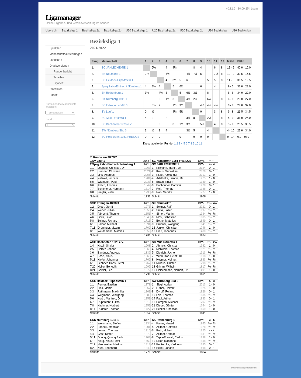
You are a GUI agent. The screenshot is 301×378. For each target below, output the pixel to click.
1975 (202, 178)
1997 (202, 210)
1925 (202, 288)
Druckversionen (59, 65)
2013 (202, 284)
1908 (147, 245)
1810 (147, 302)
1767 (147, 263)
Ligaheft (58, 83)
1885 (202, 295)
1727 (202, 192)
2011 (202, 174)
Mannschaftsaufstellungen (65, 54)
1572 (147, 270)
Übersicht (51, 30)
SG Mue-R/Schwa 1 (113, 118)
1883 (147, 295)
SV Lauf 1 (107, 111)
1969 (147, 256)
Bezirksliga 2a (91, 30)
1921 (202, 249)
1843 (147, 217)
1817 (202, 266)
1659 (147, 231)
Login (254, 8)
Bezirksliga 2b (112, 30)
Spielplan (55, 48)
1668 (202, 348)
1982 (202, 245)
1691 (147, 224)
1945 (202, 323)
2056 (147, 174)
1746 (202, 227)
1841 (202, 224)
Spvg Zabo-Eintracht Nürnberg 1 (121, 86)
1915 (147, 330)
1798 (202, 263)
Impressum (251, 368)
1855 (147, 210)
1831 (202, 334)
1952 (147, 305)
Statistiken (55, 89)
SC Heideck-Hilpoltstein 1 (117, 80)
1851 (147, 213)
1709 (147, 227)
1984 (147, 178)
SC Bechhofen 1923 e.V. (116, 124)
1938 (202, 188)
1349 (147, 348)
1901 (147, 327)
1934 (202, 213)
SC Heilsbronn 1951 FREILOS (120, 136)
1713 (147, 220)
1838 (202, 337)
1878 (147, 284)
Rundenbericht (62, 71)
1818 (202, 256)
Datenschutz (237, 368)
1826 (202, 291)
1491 (202, 270)
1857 (147, 288)
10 (196, 143)
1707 (202, 302)
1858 (202, 341)
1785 (202, 344)
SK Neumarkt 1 (110, 74)
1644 (202, 305)
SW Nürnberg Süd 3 (113, 130)
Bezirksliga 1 (70, 30)
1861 (147, 291)
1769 (147, 259)
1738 (147, 192)
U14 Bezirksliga (217, 30)
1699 (147, 266)
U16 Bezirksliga (241, 30)
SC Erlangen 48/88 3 (114, 105)
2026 (202, 171)
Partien (53, 94)
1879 (147, 334)
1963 (147, 167)
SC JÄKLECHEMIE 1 (114, 67)
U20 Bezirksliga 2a (163, 30)
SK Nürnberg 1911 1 (114, 99)
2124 (202, 167)
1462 (147, 341)
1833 (202, 259)
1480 (202, 231)
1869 (147, 249)
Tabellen (58, 77)
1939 (202, 181)
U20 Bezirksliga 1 (137, 30)
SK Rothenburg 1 (112, 92)
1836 (147, 252)
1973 (147, 206)
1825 (202, 330)
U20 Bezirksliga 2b (191, 30)
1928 (202, 185)
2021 (147, 171)
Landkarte (55, 60)
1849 (147, 185)
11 (200, 143)
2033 (147, 181)
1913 (202, 252)
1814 (147, 188)
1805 (202, 217)
